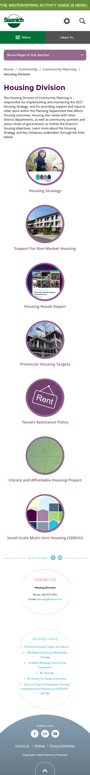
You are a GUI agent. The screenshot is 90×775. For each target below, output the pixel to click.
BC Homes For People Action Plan (47, 678)
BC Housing (47, 673)
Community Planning (59, 69)
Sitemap (39, 745)
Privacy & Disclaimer (62, 745)
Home (8, 69)
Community (28, 69)
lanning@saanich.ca (50, 599)
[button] (82, 21)
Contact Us (22, 745)
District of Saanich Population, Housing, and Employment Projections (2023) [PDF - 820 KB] (45, 689)
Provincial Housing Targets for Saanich (46, 647)
